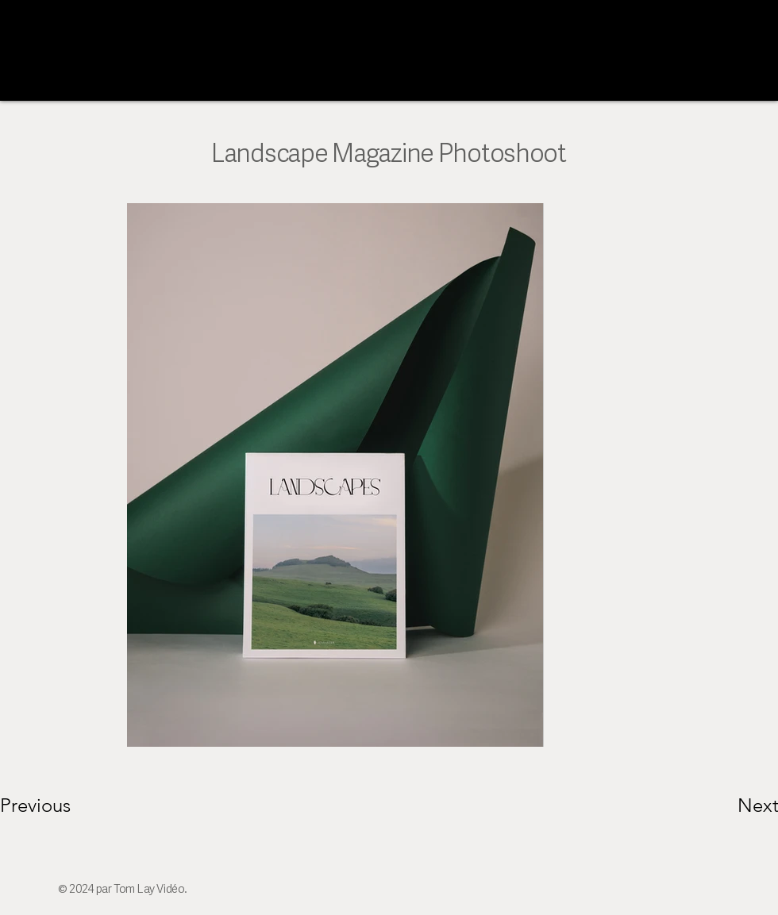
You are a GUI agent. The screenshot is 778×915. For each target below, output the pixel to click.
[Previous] (57, 805)
